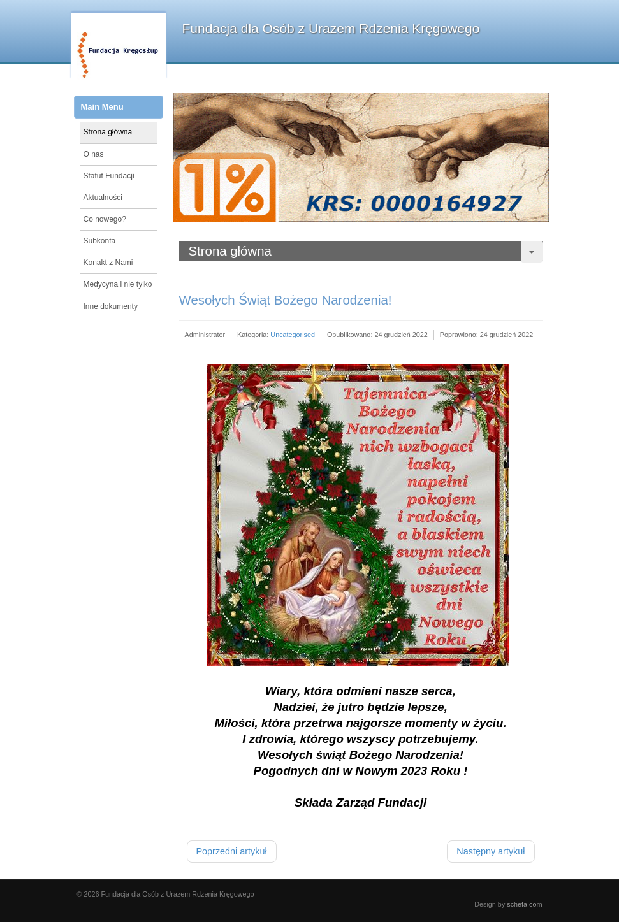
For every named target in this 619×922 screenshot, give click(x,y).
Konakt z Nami (108, 262)
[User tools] (532, 252)
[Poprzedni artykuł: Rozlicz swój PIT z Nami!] (232, 851)
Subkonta (100, 240)
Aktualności (103, 197)
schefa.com (524, 904)
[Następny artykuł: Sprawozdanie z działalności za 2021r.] (490, 851)
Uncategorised (292, 334)
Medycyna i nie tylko (118, 284)
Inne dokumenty (111, 306)
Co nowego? (105, 219)
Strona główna (108, 131)
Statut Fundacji (109, 175)
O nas (94, 154)
